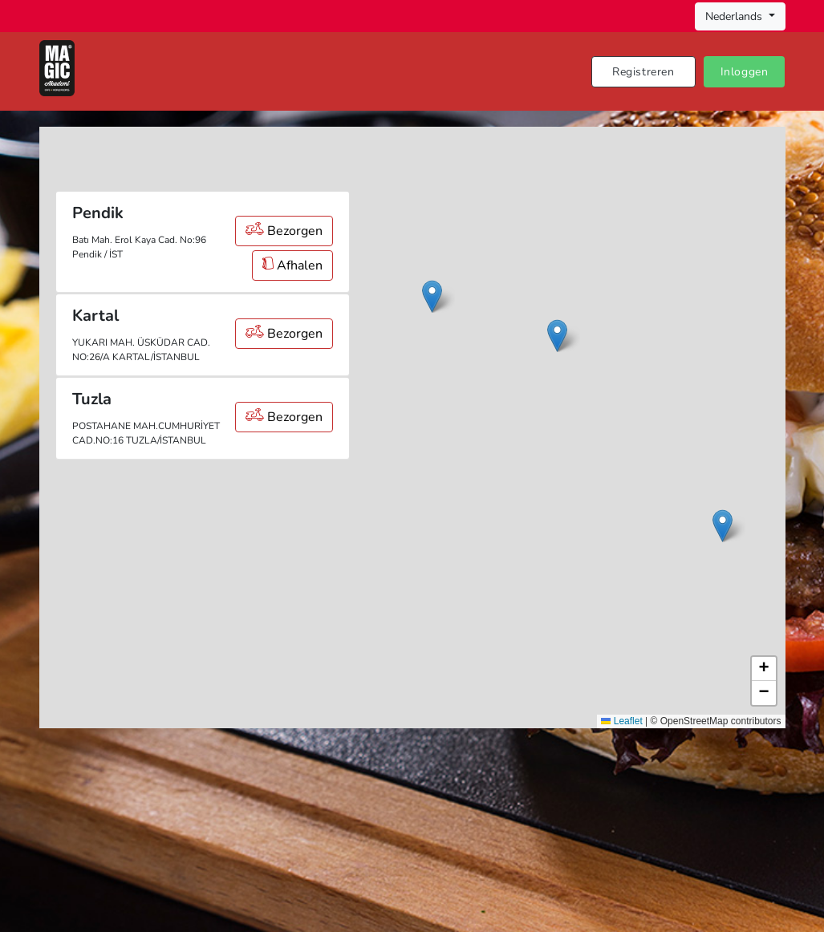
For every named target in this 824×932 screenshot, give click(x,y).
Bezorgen (284, 231)
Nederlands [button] (735, 16)
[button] (557, 335)
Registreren (643, 71)
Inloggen (744, 71)
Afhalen (292, 265)
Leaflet (621, 721)
